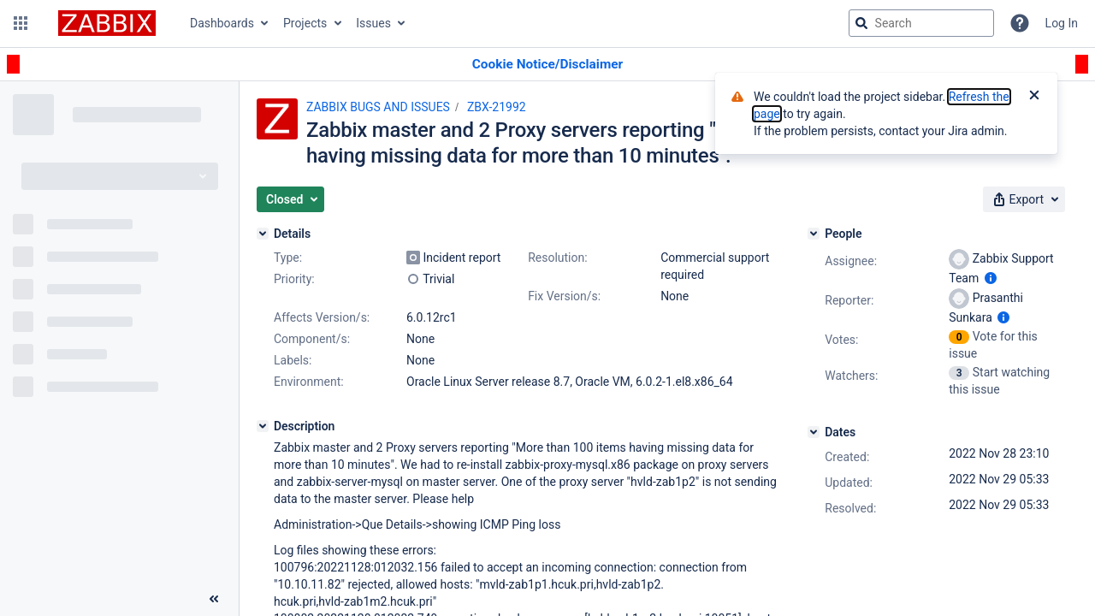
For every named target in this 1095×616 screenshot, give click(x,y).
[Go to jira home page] (107, 23)
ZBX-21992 (496, 107)
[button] (21, 23)
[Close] (1034, 96)
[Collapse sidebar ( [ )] (214, 599)
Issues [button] (373, 23)
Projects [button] (305, 23)
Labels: (292, 360)
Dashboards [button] (222, 23)
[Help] (1019, 23)
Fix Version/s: (564, 296)
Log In (1061, 23)
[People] (814, 234)
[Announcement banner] (547, 64)
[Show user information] (990, 278)
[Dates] (814, 432)
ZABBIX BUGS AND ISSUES (378, 107)
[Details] (263, 234)
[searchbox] (921, 23)
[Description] (263, 426)
